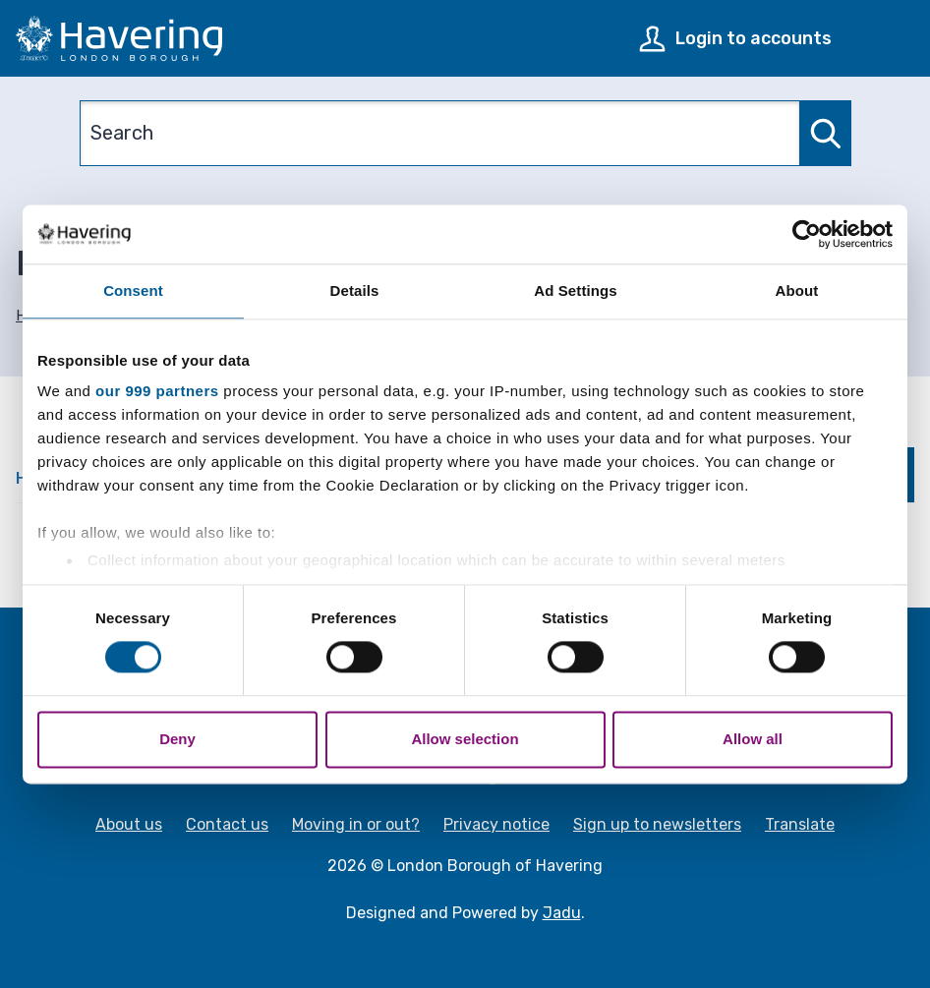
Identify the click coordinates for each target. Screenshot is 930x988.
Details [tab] (354, 290)
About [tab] (797, 290)
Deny (177, 738)
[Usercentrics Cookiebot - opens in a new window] (807, 234)
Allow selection (464, 738)
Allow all (753, 738)
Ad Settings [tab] (575, 290)
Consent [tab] (133, 290)
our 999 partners (157, 390)
